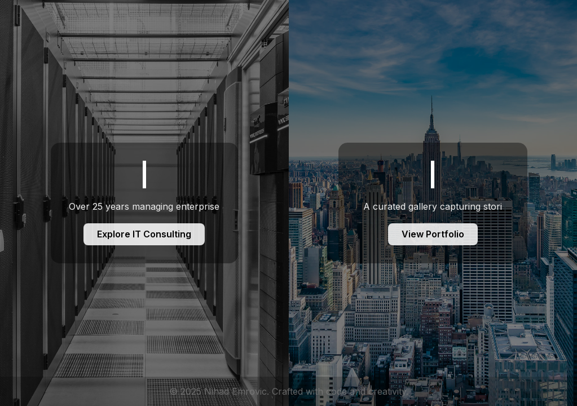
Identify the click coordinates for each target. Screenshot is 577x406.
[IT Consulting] (144, 203)
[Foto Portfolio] (433, 203)
